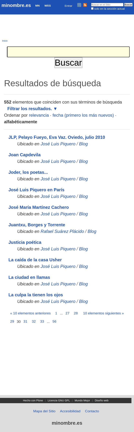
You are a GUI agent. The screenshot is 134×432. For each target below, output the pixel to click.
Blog (83, 143)
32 (34, 321)
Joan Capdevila (24, 154)
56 (54, 321)
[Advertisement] (67, 367)
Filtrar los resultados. (29, 108)
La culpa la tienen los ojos (35, 294)
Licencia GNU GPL (59, 400)
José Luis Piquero (58, 143)
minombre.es (16, 5)
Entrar (68, 5)
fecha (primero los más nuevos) (83, 115)
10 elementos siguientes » (103, 313)
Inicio (4, 40)
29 (12, 321)
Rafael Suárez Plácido (62, 231)
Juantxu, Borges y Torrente (36, 224)
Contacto (92, 411)
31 (25, 321)
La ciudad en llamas (29, 277)
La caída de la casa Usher (35, 259)
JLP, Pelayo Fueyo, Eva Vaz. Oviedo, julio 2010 (56, 137)
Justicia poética (24, 242)
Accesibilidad (70, 411)
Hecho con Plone (33, 400)
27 (67, 313)
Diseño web (101, 400)
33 (42, 321)
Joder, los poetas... (28, 172)
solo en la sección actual (109, 8)
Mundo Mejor (82, 400)
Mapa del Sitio (44, 411)
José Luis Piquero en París (36, 189)
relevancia (39, 115)
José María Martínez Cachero (38, 207)
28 (76, 313)
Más (48, 5)
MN (37, 5)
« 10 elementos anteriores (30, 313)
